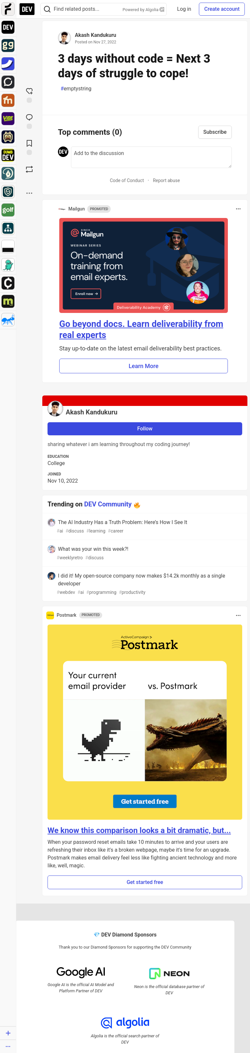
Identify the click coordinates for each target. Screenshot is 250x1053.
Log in (184, 9)
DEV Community (108, 504)
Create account (222, 9)
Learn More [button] (144, 366)
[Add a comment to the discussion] (151, 157)
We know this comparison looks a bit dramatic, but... (139, 830)
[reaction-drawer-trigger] (29, 94)
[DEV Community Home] (27, 9)
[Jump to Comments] (29, 120)
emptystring (76, 89)
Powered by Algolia (143, 9)
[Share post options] (29, 193)
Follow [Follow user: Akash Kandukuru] (145, 429)
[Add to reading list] (29, 146)
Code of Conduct (127, 180)
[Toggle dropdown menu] (238, 209)
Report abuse (166, 180)
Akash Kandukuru (95, 35)
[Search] (47, 9)
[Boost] (29, 169)
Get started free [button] (145, 882)
